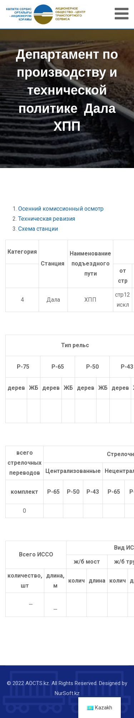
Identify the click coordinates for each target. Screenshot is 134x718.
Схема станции (38, 228)
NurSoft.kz (67, 693)
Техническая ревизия (46, 218)
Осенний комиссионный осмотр (61, 208)
